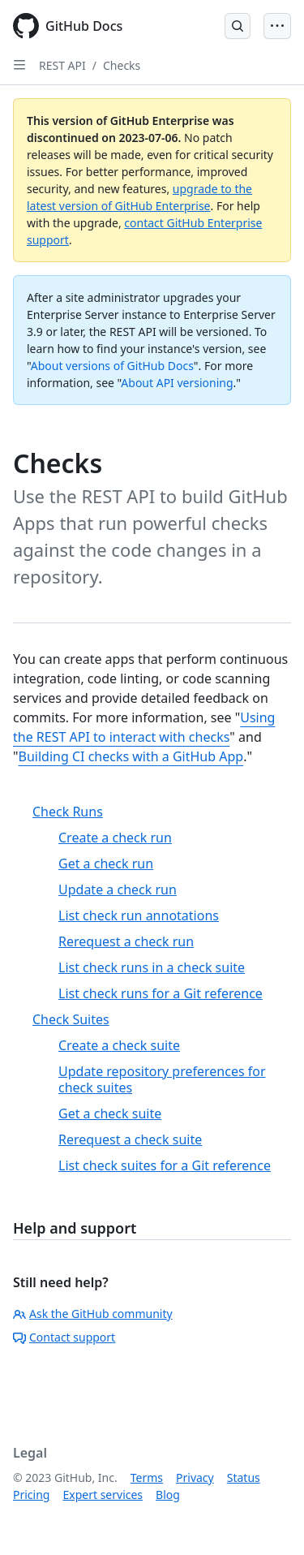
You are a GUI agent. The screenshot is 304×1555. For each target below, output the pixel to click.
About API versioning (177, 382)
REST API (62, 65)
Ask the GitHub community (93, 1313)
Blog (168, 1494)
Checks (121, 65)
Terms (147, 1477)
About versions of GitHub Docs (112, 365)
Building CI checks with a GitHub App (131, 756)
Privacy (195, 1477)
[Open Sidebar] (19, 65)
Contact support (64, 1337)
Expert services (102, 1494)
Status (243, 1477)
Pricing (31, 1494)
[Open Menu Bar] (277, 26)
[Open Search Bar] (237, 26)
